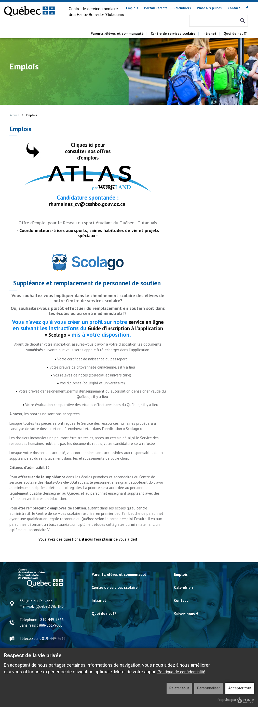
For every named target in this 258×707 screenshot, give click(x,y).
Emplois (132, 8)
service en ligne (146, 321)
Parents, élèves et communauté (117, 33)
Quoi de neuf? (235, 33)
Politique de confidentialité (181, 671)
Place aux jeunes (209, 8)
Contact (234, 8)
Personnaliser (208, 688)
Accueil (14, 115)
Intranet (209, 33)
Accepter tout (239, 688)
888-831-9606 (50, 624)
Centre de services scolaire (173, 33)
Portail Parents (155, 8)
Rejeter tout (179, 688)
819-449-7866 (52, 618)
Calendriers (182, 8)
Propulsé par (236, 700)
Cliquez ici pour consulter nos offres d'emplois (87, 151)
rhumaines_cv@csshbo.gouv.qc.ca (87, 204)
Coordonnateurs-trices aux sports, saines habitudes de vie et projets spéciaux (89, 232)
